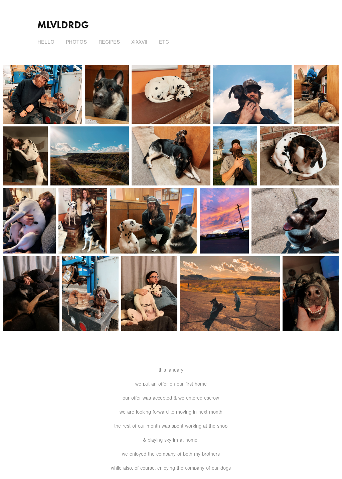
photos (76, 42)
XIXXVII (139, 42)
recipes (109, 42)
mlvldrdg (63, 25)
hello (45, 42)
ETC (164, 42)
